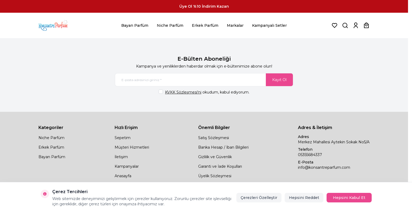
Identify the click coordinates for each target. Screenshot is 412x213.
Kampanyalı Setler (269, 25)
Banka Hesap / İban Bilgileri (223, 147)
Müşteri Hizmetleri (132, 147)
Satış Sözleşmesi (213, 137)
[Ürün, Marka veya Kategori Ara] (345, 25)
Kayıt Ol (279, 79)
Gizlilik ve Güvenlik (215, 156)
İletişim (121, 156)
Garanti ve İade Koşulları (220, 166)
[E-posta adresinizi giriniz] (204, 79)
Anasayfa (123, 176)
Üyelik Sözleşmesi (214, 176)
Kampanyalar (127, 166)
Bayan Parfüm (134, 25)
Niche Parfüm (170, 25)
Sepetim (123, 137)
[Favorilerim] (334, 25)
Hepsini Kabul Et (349, 197)
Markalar (235, 25)
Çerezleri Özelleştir (259, 197)
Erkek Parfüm (205, 25)
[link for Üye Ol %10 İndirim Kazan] (204, 6)
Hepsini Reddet (304, 197)
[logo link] (59, 25)
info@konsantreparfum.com (324, 167)
